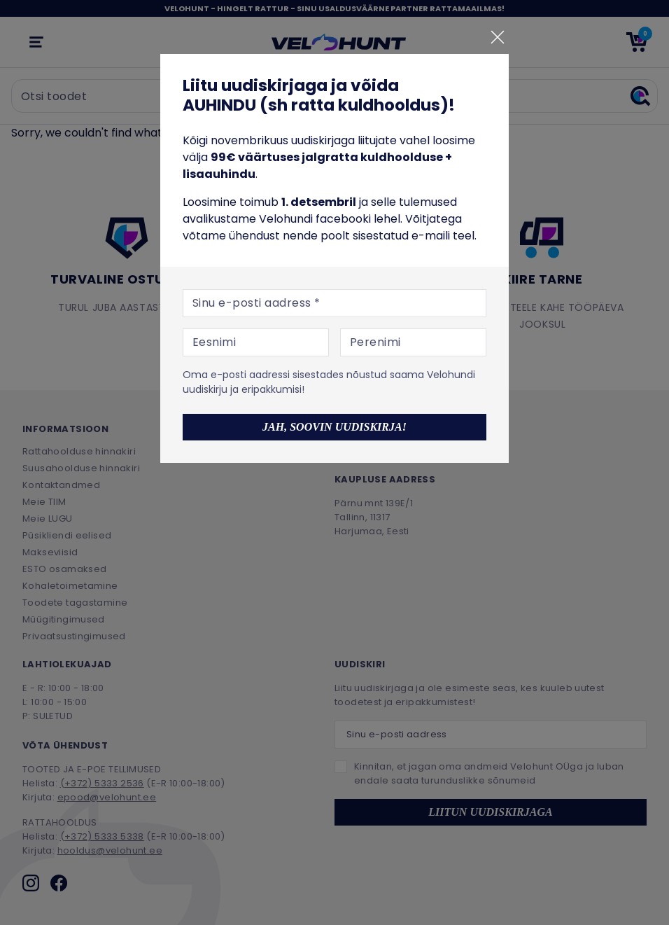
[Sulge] (497, 37)
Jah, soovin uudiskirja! (334, 427)
